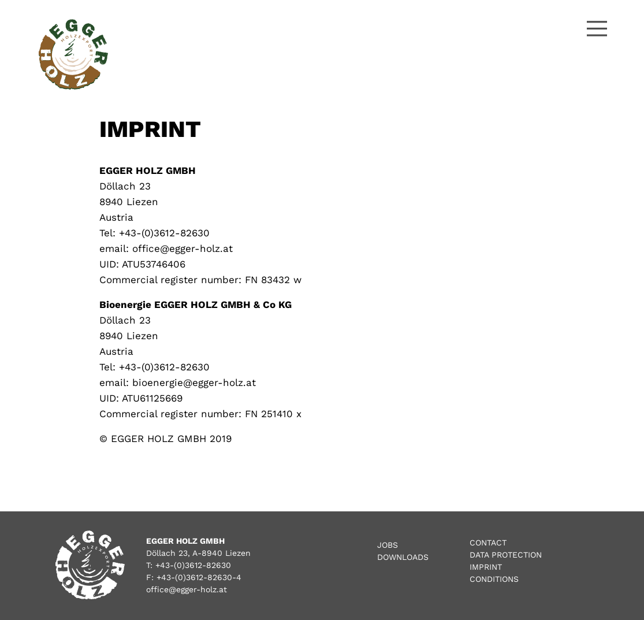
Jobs (387, 545)
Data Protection (506, 554)
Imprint (486, 566)
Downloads (403, 557)
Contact (488, 542)
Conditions (494, 579)
